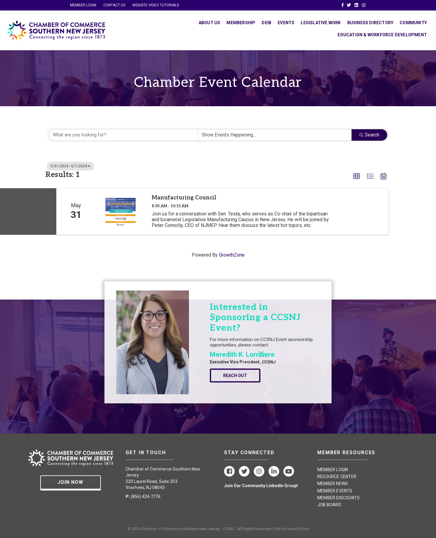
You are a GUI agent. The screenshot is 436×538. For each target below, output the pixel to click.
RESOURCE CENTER (336, 476)
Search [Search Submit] (369, 135)
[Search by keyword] (123, 135)
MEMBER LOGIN (83, 5)
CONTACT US (114, 5)
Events (286, 22)
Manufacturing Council (184, 198)
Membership (240, 22)
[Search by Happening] (275, 135)
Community (413, 22)
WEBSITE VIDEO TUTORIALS (155, 5)
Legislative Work (321, 22)
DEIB (266, 22)
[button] (357, 176)
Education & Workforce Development (382, 34)
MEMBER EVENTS (334, 490)
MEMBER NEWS (332, 483)
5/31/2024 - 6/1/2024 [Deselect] (70, 166)
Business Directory (370, 22)
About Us (209, 22)
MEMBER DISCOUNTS (338, 497)
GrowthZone (232, 255)
